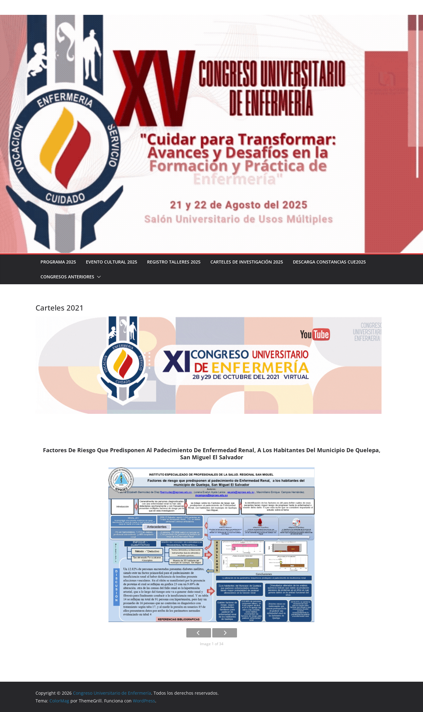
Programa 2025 (58, 262)
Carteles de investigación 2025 (245, 262)
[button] (97, 276)
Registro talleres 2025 (172, 262)
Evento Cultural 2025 (111, 262)
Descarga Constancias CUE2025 (327, 262)
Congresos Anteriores (67, 277)
